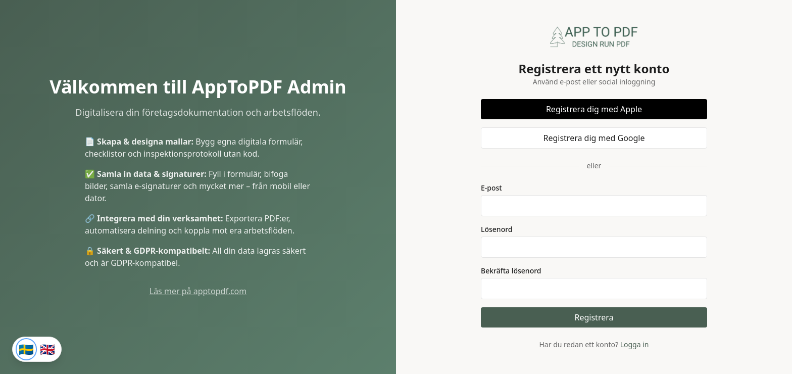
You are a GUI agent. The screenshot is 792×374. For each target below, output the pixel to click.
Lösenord (497, 229)
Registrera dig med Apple (594, 109)
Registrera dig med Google (594, 138)
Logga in (634, 344)
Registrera (594, 317)
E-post (491, 188)
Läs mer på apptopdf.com (198, 291)
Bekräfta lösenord (511, 270)
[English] (47, 349)
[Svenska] (26, 349)
